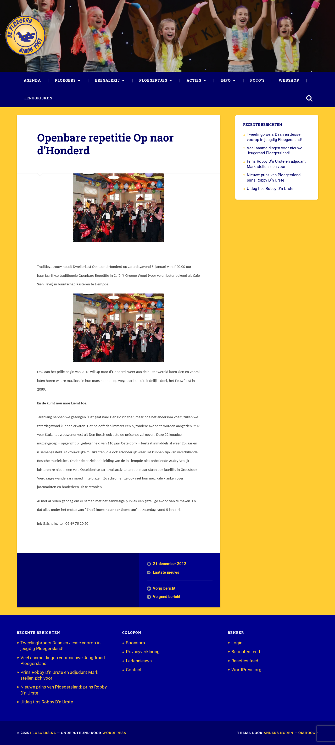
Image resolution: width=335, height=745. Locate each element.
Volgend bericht (166, 596)
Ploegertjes (153, 80)
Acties (194, 80)
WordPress (114, 733)
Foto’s (257, 80)
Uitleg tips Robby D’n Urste (270, 188)
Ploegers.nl (43, 733)
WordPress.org (246, 669)
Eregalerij (107, 80)
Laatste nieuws (166, 572)
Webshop (289, 80)
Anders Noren (278, 733)
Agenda (32, 80)
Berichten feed (245, 651)
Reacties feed (244, 660)
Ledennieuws (139, 660)
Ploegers (65, 80)
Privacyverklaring (143, 651)
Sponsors (135, 642)
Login (236, 642)
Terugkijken (38, 98)
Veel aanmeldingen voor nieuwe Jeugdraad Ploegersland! (274, 151)
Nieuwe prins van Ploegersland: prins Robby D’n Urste (274, 178)
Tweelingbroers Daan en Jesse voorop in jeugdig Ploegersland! (275, 137)
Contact (134, 669)
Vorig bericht (164, 588)
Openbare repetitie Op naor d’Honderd (105, 144)
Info (226, 80)
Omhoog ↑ (308, 733)
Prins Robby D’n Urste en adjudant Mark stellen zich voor (276, 164)
